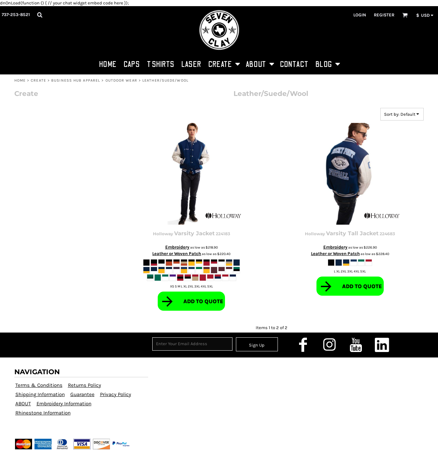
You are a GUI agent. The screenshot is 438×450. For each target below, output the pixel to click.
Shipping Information (40, 394)
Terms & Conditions (38, 385)
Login (359, 14)
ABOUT (23, 403)
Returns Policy (84, 385)
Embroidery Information (64, 403)
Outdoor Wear (121, 80)
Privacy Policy (115, 394)
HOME (20, 80)
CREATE (38, 80)
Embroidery (177, 247)
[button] (39, 14)
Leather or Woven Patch (176, 253)
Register (384, 14)
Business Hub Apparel (75, 80)
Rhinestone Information (43, 413)
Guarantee (82, 394)
